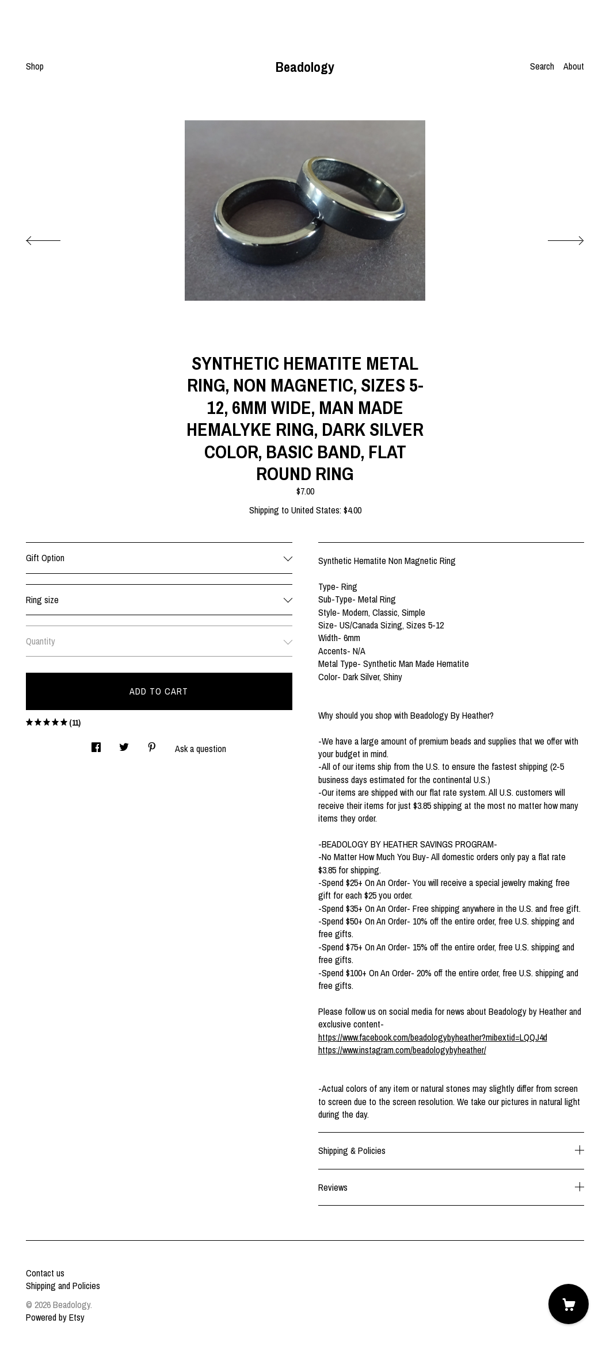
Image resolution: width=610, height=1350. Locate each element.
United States (315, 510)
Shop (35, 66)
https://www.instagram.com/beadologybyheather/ (402, 1050)
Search (542, 66)
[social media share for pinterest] (152, 743)
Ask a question (200, 748)
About (573, 66)
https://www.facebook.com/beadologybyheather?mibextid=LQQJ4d (432, 1037)
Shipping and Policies (63, 1285)
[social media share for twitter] (124, 743)
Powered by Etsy (55, 1317)
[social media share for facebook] (96, 743)
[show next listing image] (555, 237)
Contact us (45, 1273)
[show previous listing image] (54, 237)
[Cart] (568, 1304)
